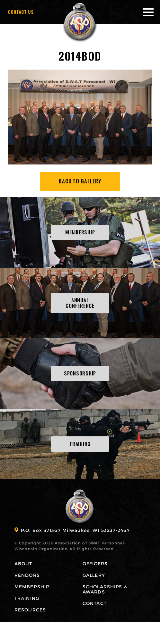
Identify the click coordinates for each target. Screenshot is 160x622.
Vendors (27, 575)
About (23, 563)
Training (26, 598)
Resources (30, 609)
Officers (95, 563)
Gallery (94, 575)
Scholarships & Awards (105, 589)
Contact (95, 603)
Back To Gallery (80, 181)
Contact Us (21, 11)
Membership (31, 586)
